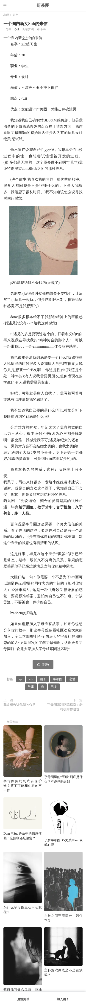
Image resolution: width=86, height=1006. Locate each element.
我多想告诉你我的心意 (19, 704)
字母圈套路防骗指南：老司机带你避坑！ (65, 707)
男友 (41, 382)
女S (25, 38)
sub (23, 44)
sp (20, 679)
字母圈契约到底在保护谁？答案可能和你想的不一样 (22, 785)
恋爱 (72, 679)
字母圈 (57, 679)
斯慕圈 (43, 5)
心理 (6, 15)
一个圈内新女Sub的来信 (25, 23)
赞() (43, 664)
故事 (31, 687)
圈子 (49, 488)
